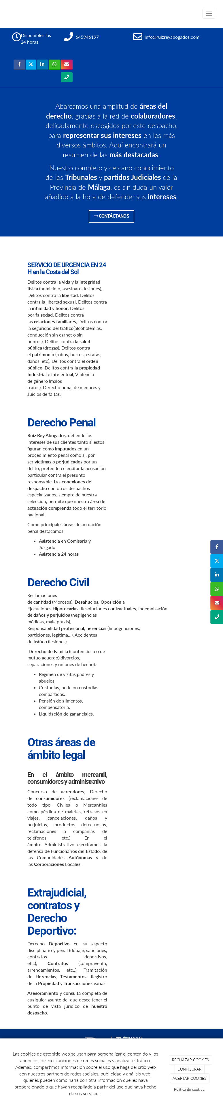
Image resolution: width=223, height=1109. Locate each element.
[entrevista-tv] (156, 440)
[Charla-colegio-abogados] (156, 760)
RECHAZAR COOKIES (190, 1060)
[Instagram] (67, 65)
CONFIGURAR (189, 1069)
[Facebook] (19, 65)
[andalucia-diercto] (156, 600)
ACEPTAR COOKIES (189, 1078)
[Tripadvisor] (67, 77)
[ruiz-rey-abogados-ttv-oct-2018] (156, 910)
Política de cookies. (189, 1089)
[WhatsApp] (55, 65)
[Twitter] (31, 65)
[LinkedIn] (42, 65)
